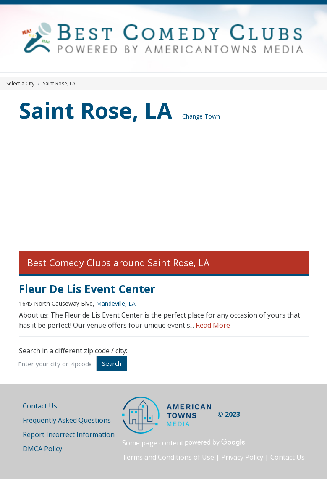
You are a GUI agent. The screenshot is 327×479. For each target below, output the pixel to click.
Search (111, 363)
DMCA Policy (42, 448)
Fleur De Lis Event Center (87, 288)
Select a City (20, 83)
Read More (213, 325)
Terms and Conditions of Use (168, 457)
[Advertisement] (164, 188)
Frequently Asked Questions (67, 420)
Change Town (201, 116)
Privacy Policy (242, 457)
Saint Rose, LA (95, 110)
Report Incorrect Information (69, 434)
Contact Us (40, 405)
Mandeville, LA (116, 303)
